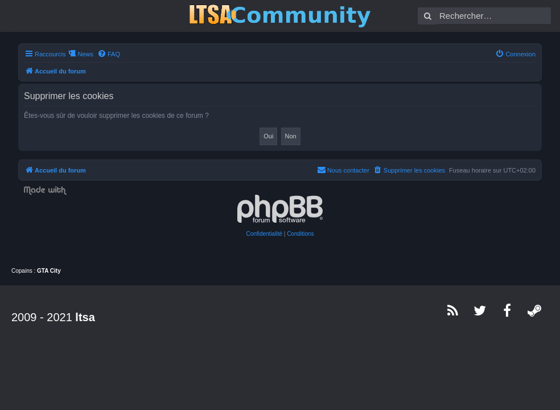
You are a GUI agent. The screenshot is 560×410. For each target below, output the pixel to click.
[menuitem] (108, 54)
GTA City (49, 271)
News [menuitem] (85, 54)
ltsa (84, 317)
